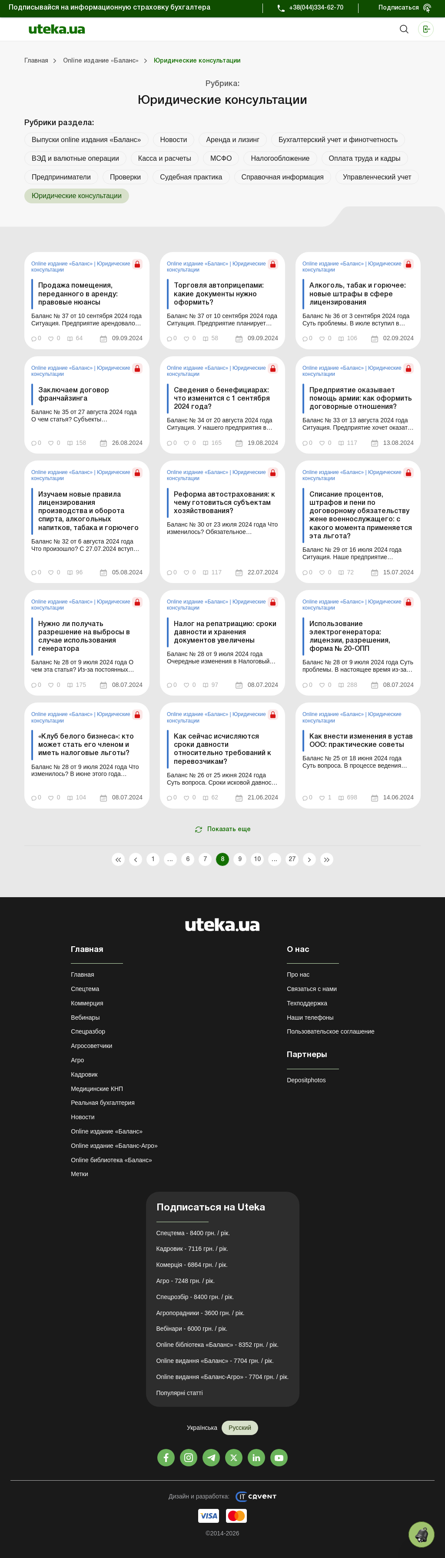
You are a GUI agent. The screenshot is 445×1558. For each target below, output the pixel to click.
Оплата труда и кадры (365, 158)
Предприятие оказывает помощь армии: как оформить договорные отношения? (360, 399)
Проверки (125, 177)
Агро (77, 1060)
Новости (173, 139)
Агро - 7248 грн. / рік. (185, 1280)
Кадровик (84, 1074)
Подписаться (399, 8)
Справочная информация (283, 177)
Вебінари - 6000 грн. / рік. (192, 1328)
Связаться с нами (312, 988)
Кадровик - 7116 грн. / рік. (192, 1248)
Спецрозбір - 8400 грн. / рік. (195, 1296)
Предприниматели (61, 177)
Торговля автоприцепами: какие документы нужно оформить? (219, 294)
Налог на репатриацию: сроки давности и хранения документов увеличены (225, 632)
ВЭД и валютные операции (75, 158)
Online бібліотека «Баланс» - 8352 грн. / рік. (217, 1344)
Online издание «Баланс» (62, 264)
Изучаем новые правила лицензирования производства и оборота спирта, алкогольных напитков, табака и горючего (88, 511)
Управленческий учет (377, 177)
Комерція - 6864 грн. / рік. (192, 1264)
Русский (240, 1427)
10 (257, 859)
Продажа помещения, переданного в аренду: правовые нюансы (78, 294)
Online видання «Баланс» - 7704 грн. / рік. (215, 1360)
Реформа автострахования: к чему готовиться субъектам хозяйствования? (224, 503)
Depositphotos (306, 1080)
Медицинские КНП (97, 1088)
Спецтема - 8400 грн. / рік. (193, 1233)
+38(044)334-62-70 (316, 8)
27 (292, 859)
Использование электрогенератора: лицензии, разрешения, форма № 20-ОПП (349, 637)
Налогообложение (280, 158)
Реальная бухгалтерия (102, 1102)
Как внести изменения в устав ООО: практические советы (361, 741)
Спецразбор (88, 1031)
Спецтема (85, 988)
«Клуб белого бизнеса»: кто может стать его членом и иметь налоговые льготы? (86, 745)
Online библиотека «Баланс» (111, 1160)
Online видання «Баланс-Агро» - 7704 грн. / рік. (222, 1376)
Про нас (298, 974)
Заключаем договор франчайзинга (73, 395)
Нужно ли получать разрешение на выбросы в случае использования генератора (84, 637)
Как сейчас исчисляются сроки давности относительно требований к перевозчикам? (222, 749)
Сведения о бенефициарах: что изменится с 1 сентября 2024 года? (222, 399)
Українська (202, 1427)
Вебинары (85, 1017)
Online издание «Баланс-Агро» (114, 1145)
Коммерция (87, 1003)
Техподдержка (307, 1003)
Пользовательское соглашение (331, 1031)
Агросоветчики (91, 1045)
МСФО (221, 158)
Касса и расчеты (164, 158)
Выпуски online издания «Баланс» (86, 139)
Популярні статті (179, 1392)
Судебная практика (191, 177)
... (170, 859)
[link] (86, 300)
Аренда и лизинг (232, 139)
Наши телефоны (310, 1017)
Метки (79, 1173)
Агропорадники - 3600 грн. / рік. (200, 1312)
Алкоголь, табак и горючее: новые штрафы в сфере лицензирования (357, 294)
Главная (82, 974)
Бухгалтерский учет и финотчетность (338, 139)
